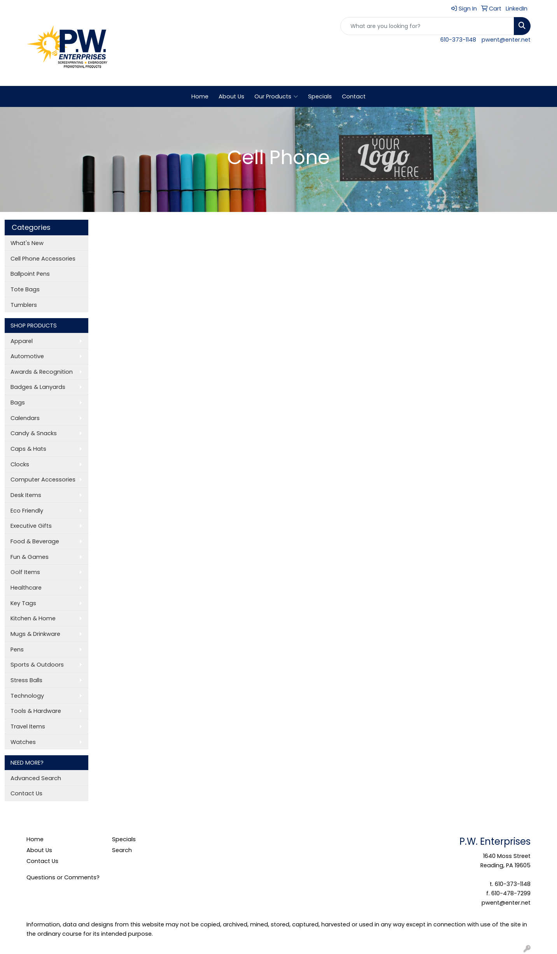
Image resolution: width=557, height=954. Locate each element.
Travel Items (28, 726)
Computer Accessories (43, 479)
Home (199, 96)
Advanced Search (36, 778)
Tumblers (24, 305)
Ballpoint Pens (30, 274)
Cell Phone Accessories (43, 259)
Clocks (20, 464)
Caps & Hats (28, 449)
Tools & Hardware (36, 711)
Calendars (25, 418)
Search (122, 850)
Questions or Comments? (63, 877)
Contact (354, 96)
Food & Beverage (35, 541)
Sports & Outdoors (37, 665)
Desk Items (26, 495)
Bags (18, 402)
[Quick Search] (427, 26)
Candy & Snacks (34, 433)
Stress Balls (26, 680)
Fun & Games (30, 557)
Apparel (22, 341)
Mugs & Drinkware (35, 634)
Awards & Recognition (42, 372)
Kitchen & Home (33, 618)
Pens (17, 649)
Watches (23, 742)
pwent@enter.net (506, 40)
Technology (27, 696)
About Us (231, 96)
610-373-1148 (458, 40)
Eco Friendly (27, 511)
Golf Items (25, 572)
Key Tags (23, 603)
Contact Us (26, 793)
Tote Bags (25, 289)
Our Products (276, 96)
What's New (27, 243)
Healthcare (26, 588)
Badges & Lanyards (38, 387)
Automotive (27, 356)
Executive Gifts (31, 526)
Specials (320, 96)
